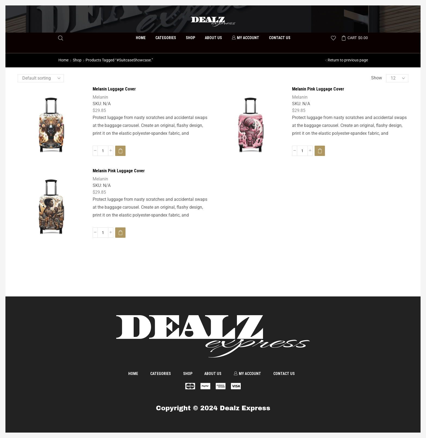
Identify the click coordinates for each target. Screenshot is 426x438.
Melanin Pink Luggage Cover (318, 89)
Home (141, 38)
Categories (165, 38)
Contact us (279, 38)
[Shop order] (41, 78)
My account (245, 38)
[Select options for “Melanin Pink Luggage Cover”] (320, 151)
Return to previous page (348, 60)
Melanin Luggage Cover (114, 89)
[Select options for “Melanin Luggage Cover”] (120, 151)
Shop (190, 38)
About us (213, 38)
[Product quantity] (103, 151)
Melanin (100, 97)
